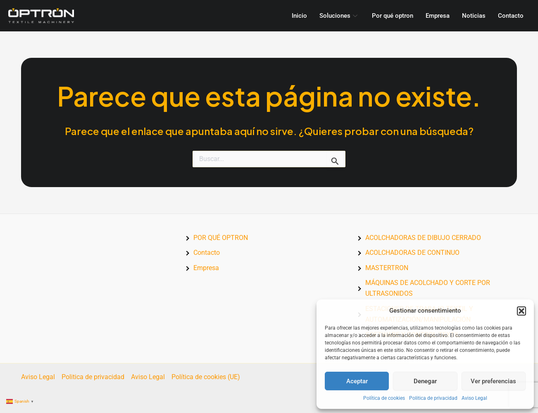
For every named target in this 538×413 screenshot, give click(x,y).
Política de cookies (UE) (205, 377)
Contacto (511, 15)
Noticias (474, 15)
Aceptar (357, 381)
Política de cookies (384, 398)
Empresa (438, 15)
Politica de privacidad (433, 398)
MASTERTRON (386, 268)
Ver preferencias (493, 381)
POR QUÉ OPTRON (220, 238)
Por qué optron (392, 15)
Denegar (425, 381)
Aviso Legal (474, 398)
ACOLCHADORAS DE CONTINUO (412, 252)
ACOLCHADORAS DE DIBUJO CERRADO (423, 238)
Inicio (299, 15)
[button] (521, 311)
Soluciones (339, 15)
